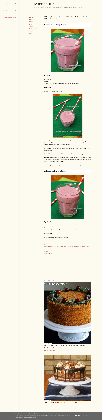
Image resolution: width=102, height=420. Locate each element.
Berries (31, 21)
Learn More (77, 416)
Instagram (74, 7)
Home (35, 7)
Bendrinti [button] (31, 14)
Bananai (31, 19)
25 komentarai (52, 404)
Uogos (30, 33)
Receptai (49, 7)
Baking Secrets (44, 4)
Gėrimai (31, 26)
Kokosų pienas (32, 30)
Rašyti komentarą (48, 253)
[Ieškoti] (90, 4)
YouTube (80, 7)
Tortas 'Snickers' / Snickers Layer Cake (61, 402)
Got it (85, 416)
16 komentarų (52, 350)
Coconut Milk (32, 23)
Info (53, 7)
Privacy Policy (59, 7)
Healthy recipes (33, 28)
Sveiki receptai (32, 31)
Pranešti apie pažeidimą (9, 17)
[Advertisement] (67, 267)
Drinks (30, 24)
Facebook (67, 7)
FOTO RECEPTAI (42, 7)
